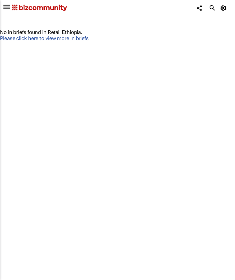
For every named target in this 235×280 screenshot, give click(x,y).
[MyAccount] (224, 8)
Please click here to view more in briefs (44, 38)
